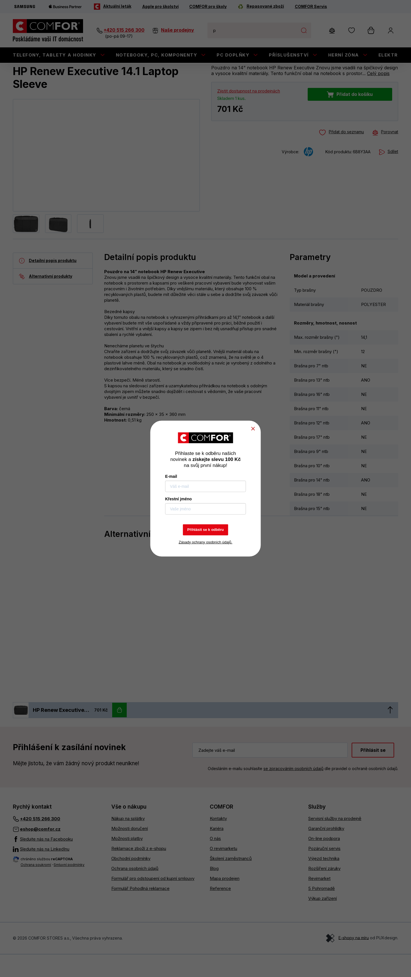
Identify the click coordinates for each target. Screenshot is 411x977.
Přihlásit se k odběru (205, 529)
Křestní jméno (178, 499)
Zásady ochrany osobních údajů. (205, 542)
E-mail (171, 476)
